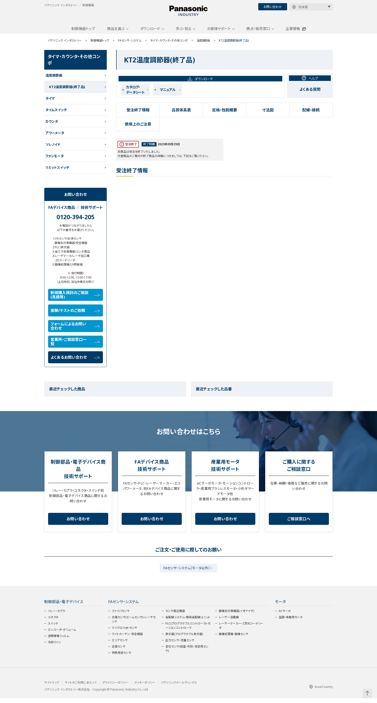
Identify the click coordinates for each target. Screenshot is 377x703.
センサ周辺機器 (175, 616)
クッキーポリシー (144, 687)
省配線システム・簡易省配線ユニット (187, 622)
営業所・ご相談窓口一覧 (75, 345)
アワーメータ (54, 136)
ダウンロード (150, 32)
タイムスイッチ (56, 113)
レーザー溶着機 (229, 622)
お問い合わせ (273, 7)
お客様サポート (219, 32)
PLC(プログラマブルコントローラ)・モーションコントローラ (187, 630)
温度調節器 (204, 44)
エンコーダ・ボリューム (62, 634)
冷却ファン (54, 647)
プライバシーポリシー (115, 687)
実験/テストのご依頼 (75, 313)
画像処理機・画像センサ (233, 639)
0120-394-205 (75, 220)
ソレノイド (52, 147)
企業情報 (293, 32)
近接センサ (119, 651)
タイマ (50, 101)
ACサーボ (285, 616)
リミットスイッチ (57, 171)
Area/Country (321, 692)
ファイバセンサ (121, 616)
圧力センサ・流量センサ (179, 645)
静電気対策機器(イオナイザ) (236, 616)
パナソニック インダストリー (65, 44)
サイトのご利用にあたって (81, 687)
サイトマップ (51, 687)
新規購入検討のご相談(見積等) (75, 298)
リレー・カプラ (56, 616)
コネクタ (53, 622)
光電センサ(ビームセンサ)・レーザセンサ (134, 624)
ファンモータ (54, 159)
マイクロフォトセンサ (124, 632)
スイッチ (53, 628)
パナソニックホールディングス (179, 687)
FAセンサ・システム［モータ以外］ (186, 572)
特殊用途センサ (121, 657)
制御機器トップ (83, 32)
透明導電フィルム (58, 641)
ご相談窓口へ (298, 522)
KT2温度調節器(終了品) (67, 90)
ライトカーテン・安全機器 (127, 639)
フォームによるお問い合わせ (75, 329)
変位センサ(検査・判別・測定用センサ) (186, 653)
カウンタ (51, 124)
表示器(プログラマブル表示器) (184, 639)
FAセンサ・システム (129, 44)
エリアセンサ (120, 645)
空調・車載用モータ (290, 622)
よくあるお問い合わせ (75, 360)
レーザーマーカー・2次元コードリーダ (241, 630)
